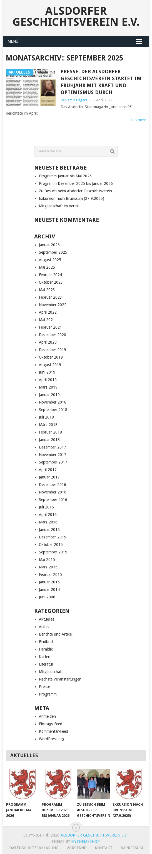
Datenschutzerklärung (34, 848)
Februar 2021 (50, 327)
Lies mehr (138, 120)
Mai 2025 (47, 267)
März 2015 (48, 567)
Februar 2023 (50, 297)
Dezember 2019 (52, 349)
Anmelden (47, 716)
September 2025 (53, 252)
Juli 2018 (46, 417)
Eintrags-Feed (50, 724)
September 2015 (53, 552)
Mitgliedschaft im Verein (59, 206)
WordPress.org (51, 739)
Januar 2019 (49, 394)
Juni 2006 (47, 597)
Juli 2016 (46, 507)
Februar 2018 (50, 432)
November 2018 (52, 402)
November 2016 (52, 492)
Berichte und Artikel (56, 634)
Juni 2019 (47, 372)
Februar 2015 (50, 574)
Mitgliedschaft (51, 671)
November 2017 (52, 454)
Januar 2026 (49, 245)
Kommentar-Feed (53, 731)
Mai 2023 (47, 290)
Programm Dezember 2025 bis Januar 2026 (76, 183)
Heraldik (46, 649)
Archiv (44, 626)
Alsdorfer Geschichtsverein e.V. (76, 16)
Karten (44, 656)
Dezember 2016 (52, 484)
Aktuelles (46, 619)
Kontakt (104, 848)
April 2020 (48, 342)
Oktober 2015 (51, 544)
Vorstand (77, 848)
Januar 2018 (49, 439)
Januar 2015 (49, 582)
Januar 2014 (49, 589)
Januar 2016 (49, 529)
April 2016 (48, 514)
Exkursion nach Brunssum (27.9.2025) (71, 198)
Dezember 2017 (52, 447)
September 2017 (53, 462)
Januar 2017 (49, 477)
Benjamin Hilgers (74, 100)
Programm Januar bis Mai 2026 (65, 176)
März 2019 (48, 387)
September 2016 (53, 499)
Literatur (46, 664)
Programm (48, 694)
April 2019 (48, 379)
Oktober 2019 (51, 357)
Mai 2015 (47, 559)
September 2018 (53, 409)
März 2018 (48, 424)
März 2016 (48, 522)
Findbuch (46, 641)
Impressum (132, 848)
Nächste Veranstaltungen (60, 679)
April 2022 (48, 312)
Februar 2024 (50, 275)
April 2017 (48, 469)
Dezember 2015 (52, 537)
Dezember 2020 (52, 334)
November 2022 (52, 305)
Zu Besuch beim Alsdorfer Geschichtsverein (75, 191)
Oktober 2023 (51, 282)
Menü (13, 41)
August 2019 (50, 364)
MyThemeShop (85, 841)
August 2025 (50, 260)
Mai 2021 (47, 320)
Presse (44, 686)
